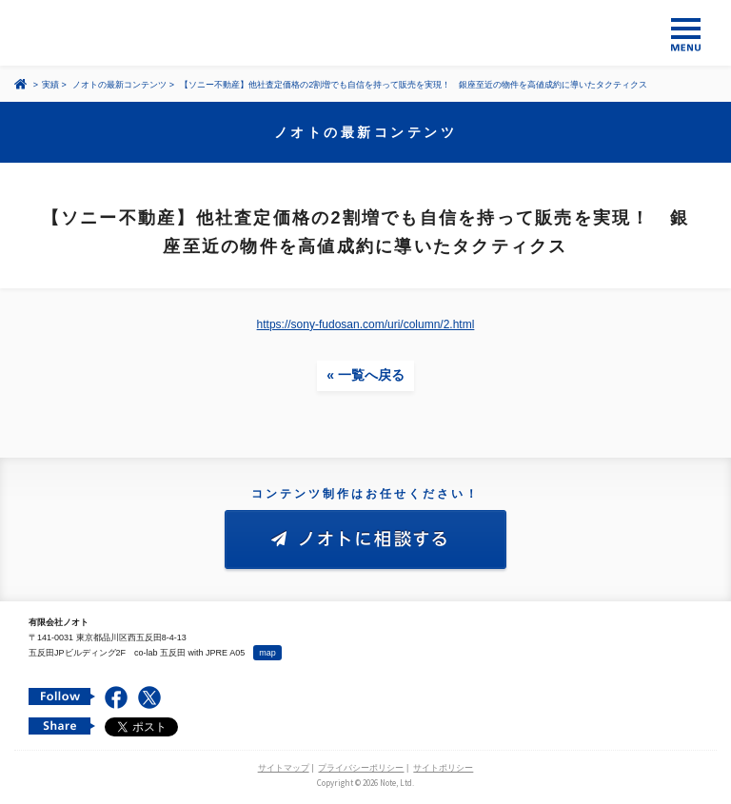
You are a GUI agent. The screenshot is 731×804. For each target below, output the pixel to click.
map (267, 652)
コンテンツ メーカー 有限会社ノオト (365, 33)
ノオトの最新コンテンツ (119, 84)
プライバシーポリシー (361, 768)
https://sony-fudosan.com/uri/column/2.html (366, 324)
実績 (50, 84)
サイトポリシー (443, 768)
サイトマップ (283, 768)
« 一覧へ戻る (365, 374)
